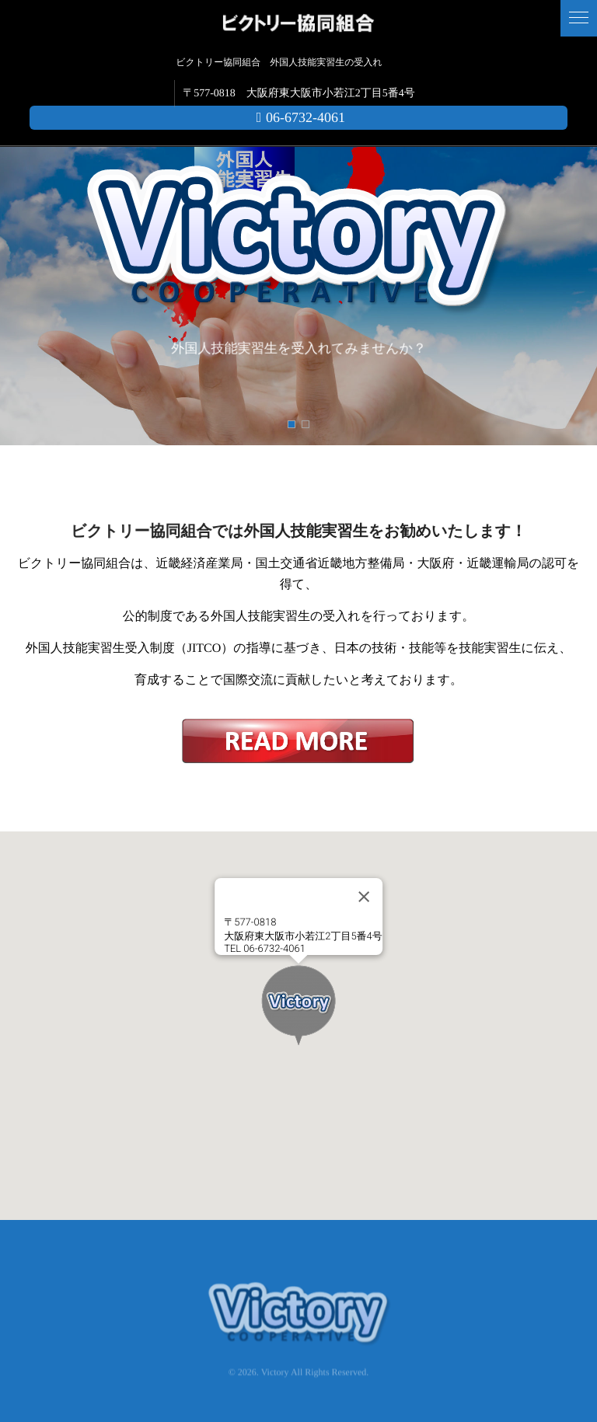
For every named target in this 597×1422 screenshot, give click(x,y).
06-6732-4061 (298, 117)
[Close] (363, 896)
